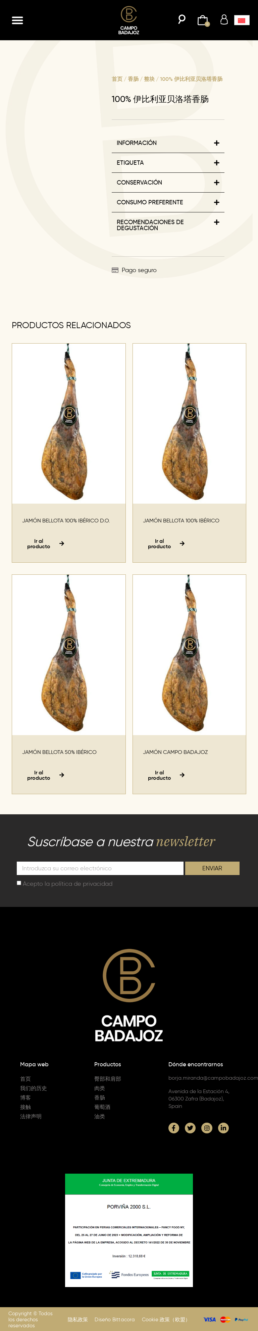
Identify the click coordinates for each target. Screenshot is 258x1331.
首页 (117, 78)
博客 (25, 1097)
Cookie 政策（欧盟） (166, 1320)
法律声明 (31, 1116)
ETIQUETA (130, 162)
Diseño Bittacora (115, 1320)
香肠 (133, 78)
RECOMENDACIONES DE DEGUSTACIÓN (150, 225)
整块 (149, 78)
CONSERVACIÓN (139, 182)
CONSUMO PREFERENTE (150, 202)
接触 (25, 1107)
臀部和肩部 (107, 1079)
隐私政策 (78, 1320)
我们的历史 (33, 1088)
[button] (17, 20)
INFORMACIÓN (137, 143)
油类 (99, 1116)
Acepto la (67, 883)
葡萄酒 (102, 1107)
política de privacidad (81, 883)
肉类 (99, 1088)
